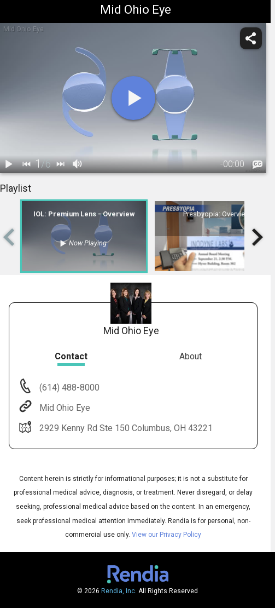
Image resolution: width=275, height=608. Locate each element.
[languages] (257, 164)
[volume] (77, 164)
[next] (60, 164)
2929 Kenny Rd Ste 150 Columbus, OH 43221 (125, 428)
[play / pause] (8, 164)
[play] (133, 98)
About (190, 356)
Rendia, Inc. (119, 591)
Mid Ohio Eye (63, 408)
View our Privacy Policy (166, 534)
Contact (71, 356)
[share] (251, 38)
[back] (26, 164)
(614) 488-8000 (68, 387)
